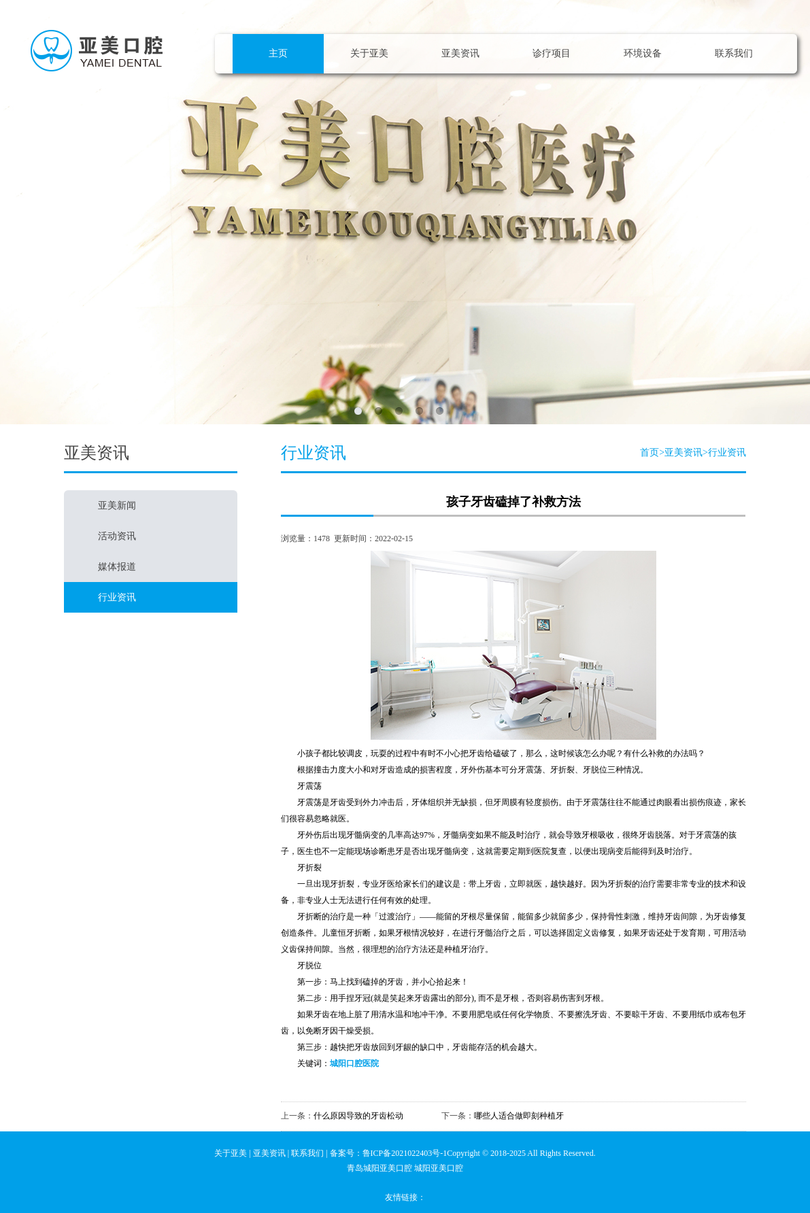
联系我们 (734, 53)
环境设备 (643, 53)
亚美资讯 (460, 53)
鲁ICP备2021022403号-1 (405, 1153)
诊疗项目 (552, 53)
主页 (278, 53)
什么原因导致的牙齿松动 (358, 1116)
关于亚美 (369, 53)
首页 (649, 452)
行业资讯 (727, 452)
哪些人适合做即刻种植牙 (519, 1116)
